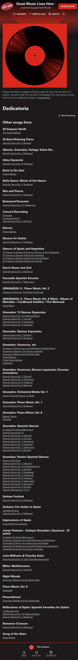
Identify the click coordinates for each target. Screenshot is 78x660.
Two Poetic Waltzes (12, 133)
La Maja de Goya (11, 511)
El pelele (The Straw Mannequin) (18, 430)
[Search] (63, 14)
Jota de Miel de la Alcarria (15, 524)
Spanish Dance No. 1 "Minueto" (17, 464)
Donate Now (67, 6)
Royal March (9, 306)
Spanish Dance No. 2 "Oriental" (17, 221)
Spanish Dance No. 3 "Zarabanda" (18, 472)
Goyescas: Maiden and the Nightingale (21, 354)
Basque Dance (10, 417)
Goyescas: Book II (11, 219)
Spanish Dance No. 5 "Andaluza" (18, 154)
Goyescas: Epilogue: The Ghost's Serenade (23, 292)
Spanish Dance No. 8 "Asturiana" (18, 484)
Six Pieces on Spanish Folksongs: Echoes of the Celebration (31, 253)
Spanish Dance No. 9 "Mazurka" (17, 385)
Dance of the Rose (11, 461)
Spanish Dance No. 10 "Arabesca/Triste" (21, 316)
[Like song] (66, 115)
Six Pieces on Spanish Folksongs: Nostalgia (23, 255)
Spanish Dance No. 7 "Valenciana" (18, 282)
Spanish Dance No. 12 (13, 433)
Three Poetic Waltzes (12, 360)
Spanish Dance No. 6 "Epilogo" (17, 143)
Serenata (7, 419)
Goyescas (7, 216)
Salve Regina (9, 638)
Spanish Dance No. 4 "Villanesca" (18, 322)
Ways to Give (37, 14)
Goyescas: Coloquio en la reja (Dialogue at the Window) (29, 349)
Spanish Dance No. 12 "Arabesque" (19, 205)
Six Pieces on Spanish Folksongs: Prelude (22, 261)
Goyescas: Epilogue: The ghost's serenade (23, 351)
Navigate (19, 14)
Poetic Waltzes (9, 174)
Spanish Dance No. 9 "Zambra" (17, 450)
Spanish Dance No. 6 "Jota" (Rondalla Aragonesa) (26, 560)
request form (44, 98)
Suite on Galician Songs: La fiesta (18, 396)
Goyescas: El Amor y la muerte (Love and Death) (25, 543)
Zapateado (8, 363)
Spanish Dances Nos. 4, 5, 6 (16, 490)
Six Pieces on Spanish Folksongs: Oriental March (26, 258)
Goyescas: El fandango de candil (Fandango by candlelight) (30, 546)
